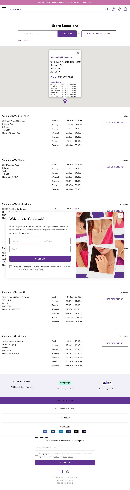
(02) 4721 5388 (14, 309)
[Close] (78, 53)
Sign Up (40, 258)
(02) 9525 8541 (14, 353)
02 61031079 (13, 177)
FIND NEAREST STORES (98, 33)
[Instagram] (67, 472)
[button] (65, 101)
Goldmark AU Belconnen (15, 116)
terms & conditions (65, 483)
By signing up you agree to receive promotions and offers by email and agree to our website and (41, 268)
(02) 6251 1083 (14, 132)
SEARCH (67, 33)
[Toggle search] (107, 9)
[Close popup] (120, 215)
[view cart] (125, 9)
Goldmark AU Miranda (14, 336)
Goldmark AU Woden (13, 160)
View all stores (23, 40)
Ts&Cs (26, 269)
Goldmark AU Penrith (13, 292)
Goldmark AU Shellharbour (16, 204)
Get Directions (114, 122)
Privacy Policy (38, 269)
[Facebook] (63, 472)
